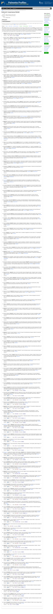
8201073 (23, 507)
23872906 (5, 176)
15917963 (16, 375)
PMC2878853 (38, 263)
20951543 (19, 253)
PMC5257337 (15, 201)
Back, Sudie (46, 38)
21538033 (14, 233)
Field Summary (25, 26)
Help (10, 8)
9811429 (19, 448)
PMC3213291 (8, 219)
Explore (46, 25)
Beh (16, 404)
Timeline (20, 26)
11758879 (11, 412)
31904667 (28, 71)
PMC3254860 (31, 229)
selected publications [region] (6, 21)
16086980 (31, 360)
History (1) (14, 8)
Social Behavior (46, 22)
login (14, 24)
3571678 (24, 559)
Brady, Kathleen (46, 40)
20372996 (31, 263)
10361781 (22, 430)
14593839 (11, 394)
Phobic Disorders (46, 18)
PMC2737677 (28, 279)
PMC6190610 (21, 98)
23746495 (11, 196)
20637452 (36, 257)
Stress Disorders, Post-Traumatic (47, 21)
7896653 (31, 489)
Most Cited (10, 26)
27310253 (24, 132)
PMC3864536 (12, 176)
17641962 (38, 318)
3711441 (32, 581)
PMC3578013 (31, 210)
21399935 (17, 238)
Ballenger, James (46, 32)
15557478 (38, 379)
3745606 (38, 577)
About (7, 8)
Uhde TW (21, 116)
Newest (3, 26)
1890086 (14, 529)
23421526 (8, 201)
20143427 (7, 274)
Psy (17, 390)
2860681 (18, 590)
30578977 (39, 87)
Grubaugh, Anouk (46, 28)
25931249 (24, 157)
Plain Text (30, 26)
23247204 (24, 210)
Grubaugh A (25, 116)
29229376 (38, 102)
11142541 (19, 416)
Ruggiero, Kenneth (47, 31)
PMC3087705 (38, 248)
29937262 (11, 112)
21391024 (31, 248)
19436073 (29, 283)
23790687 (24, 187)
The (17, 404)
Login (2, 10)
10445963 (22, 426)
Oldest (7, 26)
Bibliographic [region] (4, 19)
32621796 (21, 57)
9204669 (23, 458)
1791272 (17, 520)
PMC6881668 (30, 83)
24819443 (21, 167)
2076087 (15, 537)
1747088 (7, 524)
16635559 (16, 342)
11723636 (27, 407)
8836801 (19, 472)
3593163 (27, 563)
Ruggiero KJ (5, 424)
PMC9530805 (29, 38)
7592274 (38, 476)
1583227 (37, 516)
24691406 (28, 171)
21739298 (39, 218)
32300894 (25, 62)
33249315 (24, 52)
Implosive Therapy (47, 23)
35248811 (29, 42)
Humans (17, 35)
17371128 (17, 323)
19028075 (26, 292)
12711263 (29, 398)
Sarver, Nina (46, 30)
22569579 (40, 214)
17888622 (38, 314)
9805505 (12, 440)
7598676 (32, 485)
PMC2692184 (33, 292)
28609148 (8, 128)
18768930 (33, 300)
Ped (15, 390)
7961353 (20, 493)
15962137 (36, 370)
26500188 (7, 148)
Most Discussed (15, 26)
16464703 (18, 356)
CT (25, 418)
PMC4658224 (14, 148)
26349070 (36, 152)
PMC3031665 (26, 253)
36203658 (22, 38)
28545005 (13, 123)
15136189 (31, 383)
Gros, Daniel (46, 37)
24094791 (35, 191)
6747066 (22, 603)
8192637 (7, 503)
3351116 (10, 550)
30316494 (14, 98)
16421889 (15, 351)
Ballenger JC (6, 452)
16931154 (32, 337)
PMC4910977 (31, 132)
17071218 (18, 333)
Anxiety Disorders (46, 19)
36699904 (21, 34)
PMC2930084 (6, 258)
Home (3, 8)
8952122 (36, 462)
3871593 (23, 594)
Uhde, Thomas (46, 29)
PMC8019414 (32, 62)
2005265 (29, 533)
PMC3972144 (35, 171)
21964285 (24, 229)
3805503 (11, 568)
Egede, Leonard (46, 39)
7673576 (33, 480)
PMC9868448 (28, 34)
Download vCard (8, 17)
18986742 (21, 296)
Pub (11, 35)
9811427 (8, 444)
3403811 (19, 546)
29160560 (26, 107)
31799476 (23, 83)
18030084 (15, 310)
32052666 (12, 77)
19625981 (21, 279)
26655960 (40, 143)
